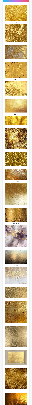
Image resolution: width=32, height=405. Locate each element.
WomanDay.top (6, 0)
